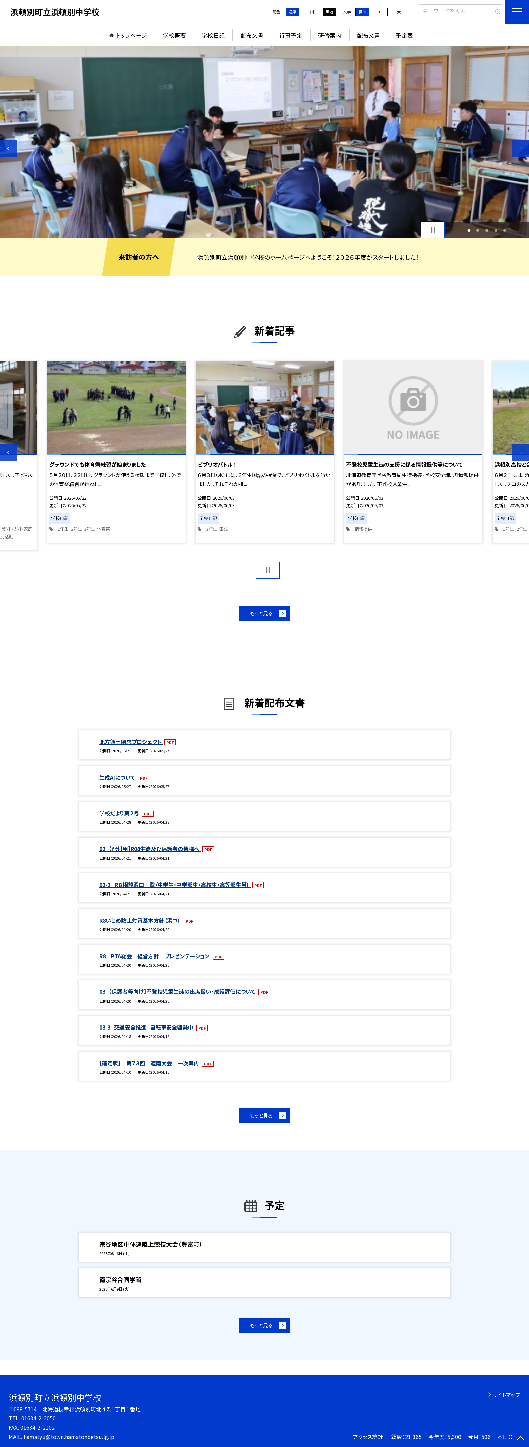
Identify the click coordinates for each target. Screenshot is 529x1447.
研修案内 (329, 35)
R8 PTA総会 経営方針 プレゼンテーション (155, 956)
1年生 (63, 529)
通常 (292, 12)
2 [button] (477, 230)
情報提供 (363, 529)
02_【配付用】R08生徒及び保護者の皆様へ (150, 849)
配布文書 (252, 35)
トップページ (131, 35)
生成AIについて (117, 777)
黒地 (329, 12)
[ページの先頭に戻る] (520, 1438)
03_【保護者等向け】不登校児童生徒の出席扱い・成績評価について (178, 991)
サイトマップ (506, 1395)
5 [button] (504, 230)
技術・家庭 (22, 529)
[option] (264, 142)
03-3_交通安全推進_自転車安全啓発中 (147, 1027)
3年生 (89, 529)
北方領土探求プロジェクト (131, 741)
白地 (311, 12)
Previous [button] (8, 148)
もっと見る (261, 613)
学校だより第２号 (119, 813)
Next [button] (520, 148)
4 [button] (495, 230)
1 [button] (468, 230)
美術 (6, 529)
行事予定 (290, 35)
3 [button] (487, 230)
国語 (223, 529)
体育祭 (103, 529)
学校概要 (174, 35)
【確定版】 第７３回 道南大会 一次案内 (149, 1063)
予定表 (404, 35)
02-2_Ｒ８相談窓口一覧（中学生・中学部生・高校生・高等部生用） (175, 884)
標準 (362, 12)
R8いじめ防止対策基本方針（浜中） (140, 920)
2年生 (76, 529)
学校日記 (213, 35)
